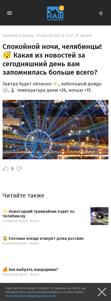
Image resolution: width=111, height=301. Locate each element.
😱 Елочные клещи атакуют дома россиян (43, 238)
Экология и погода (18, 35)
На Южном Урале (15, 221)
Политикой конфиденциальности (30, 296)
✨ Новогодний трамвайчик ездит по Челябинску (39, 213)
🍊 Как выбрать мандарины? (30, 269)
